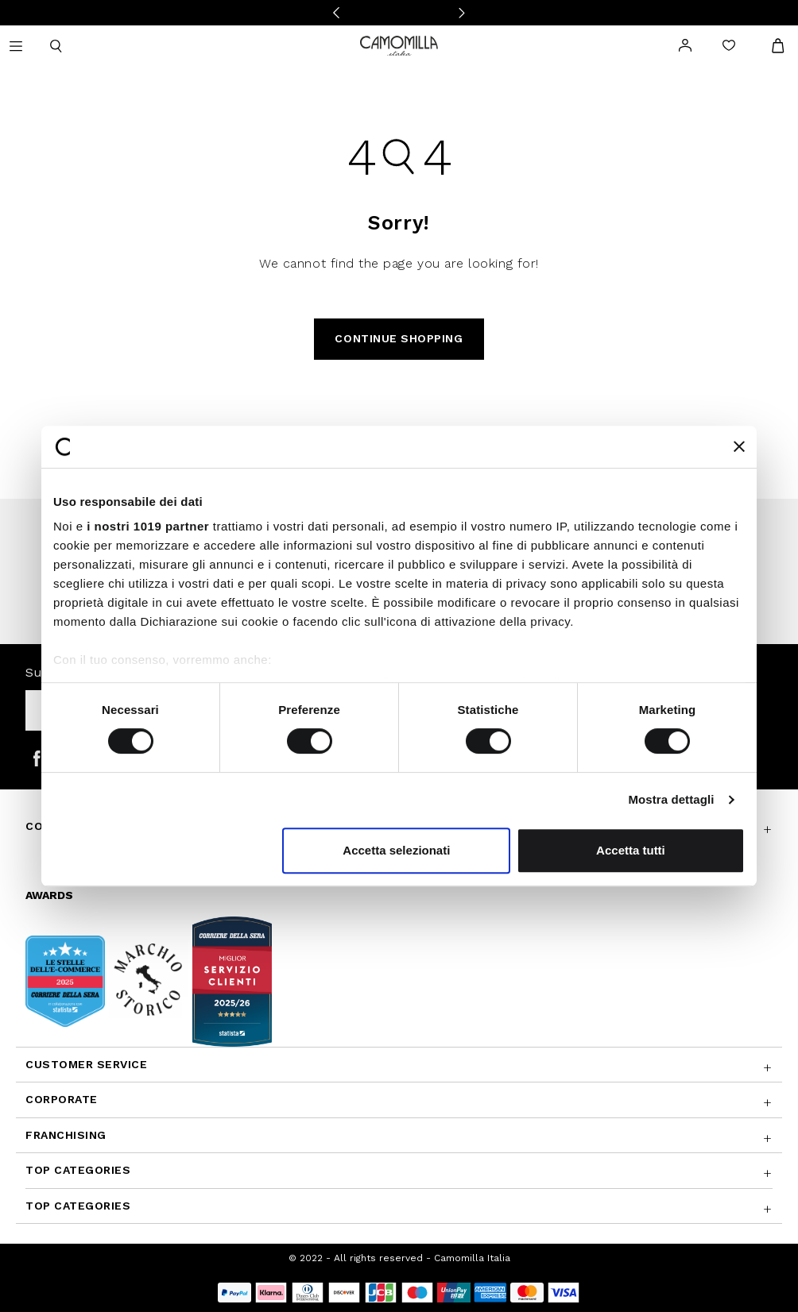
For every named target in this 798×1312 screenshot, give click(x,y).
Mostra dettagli (671, 799)
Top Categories (77, 1169)
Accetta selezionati (396, 850)
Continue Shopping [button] (399, 338)
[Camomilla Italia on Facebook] (37, 758)
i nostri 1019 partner (148, 526)
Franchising (66, 1135)
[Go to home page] (399, 44)
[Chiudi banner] (739, 446)
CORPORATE (61, 1099)
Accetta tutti (630, 850)
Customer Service (86, 1064)
